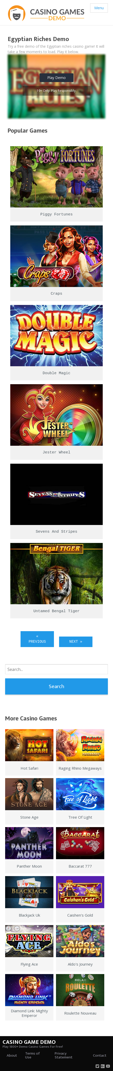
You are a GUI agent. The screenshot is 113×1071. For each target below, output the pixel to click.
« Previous (37, 639)
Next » (75, 642)
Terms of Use (32, 1055)
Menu (99, 7)
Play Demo (56, 77)
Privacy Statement (63, 1055)
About (12, 1055)
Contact (99, 1055)
